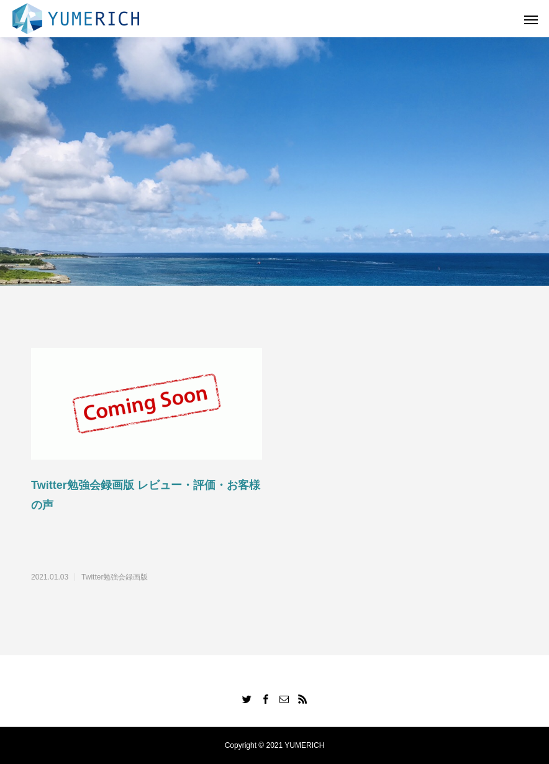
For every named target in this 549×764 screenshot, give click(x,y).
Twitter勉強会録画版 (114, 577)
